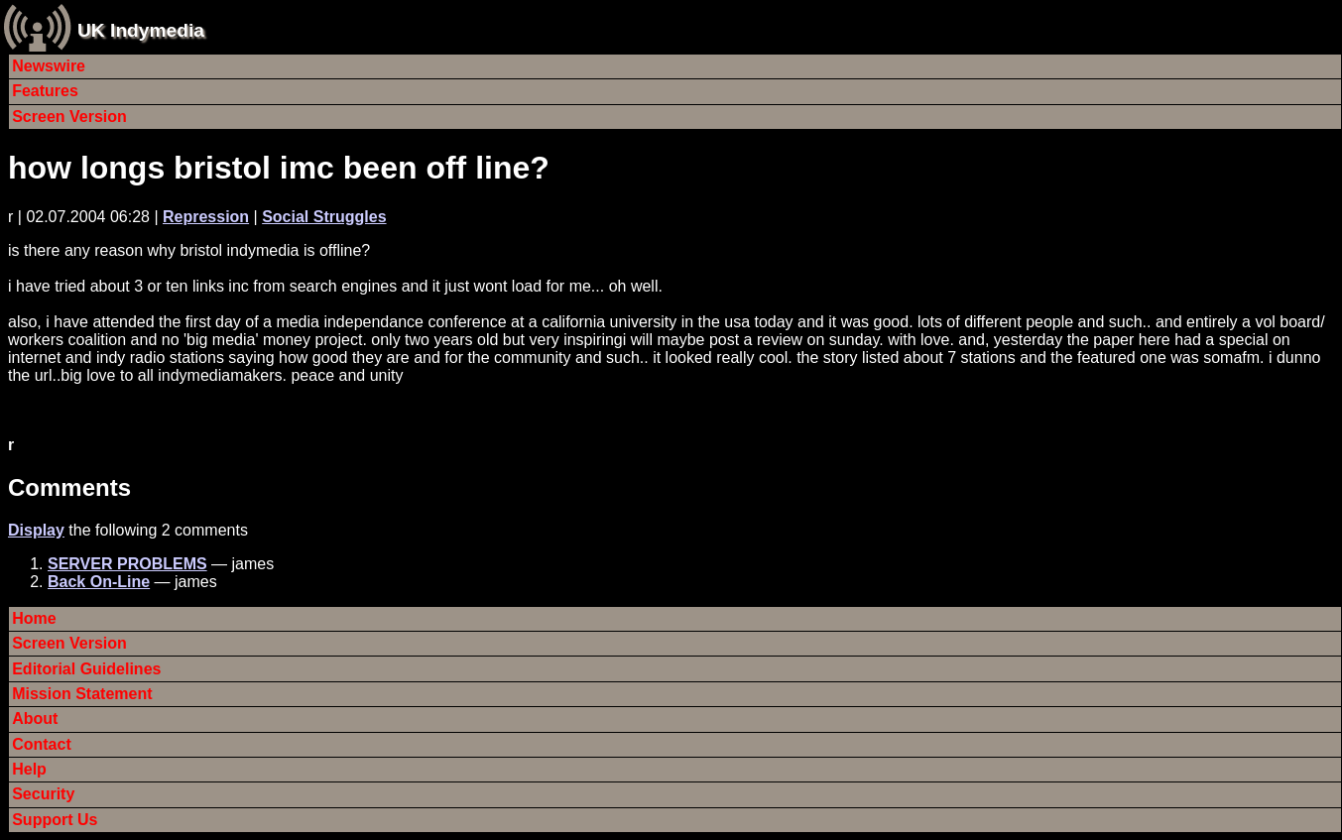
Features (45, 90)
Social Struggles (324, 216)
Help (29, 769)
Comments (69, 487)
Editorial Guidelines (86, 668)
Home (34, 618)
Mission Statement (82, 693)
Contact (41, 744)
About (35, 718)
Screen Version (69, 116)
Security (43, 793)
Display (36, 530)
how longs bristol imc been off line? (278, 167)
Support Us (54, 819)
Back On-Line (99, 581)
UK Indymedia (140, 30)
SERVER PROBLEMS (127, 563)
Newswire (48, 66)
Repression (206, 216)
